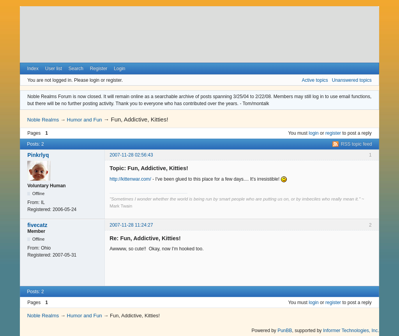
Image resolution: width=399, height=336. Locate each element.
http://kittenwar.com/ (130, 179)
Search (76, 68)
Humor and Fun (84, 120)
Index (33, 68)
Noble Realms (43, 120)
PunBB (284, 330)
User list (53, 68)
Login (119, 68)
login (313, 133)
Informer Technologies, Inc (350, 330)
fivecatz (37, 225)
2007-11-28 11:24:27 (131, 225)
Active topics (315, 80)
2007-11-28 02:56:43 (131, 155)
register (333, 133)
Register (99, 68)
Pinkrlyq (38, 155)
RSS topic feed (356, 144)
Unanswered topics (352, 80)
